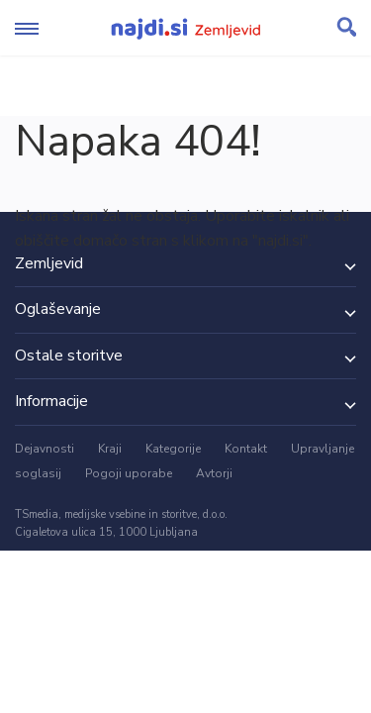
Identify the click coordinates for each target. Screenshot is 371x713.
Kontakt (246, 449)
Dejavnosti (44, 449)
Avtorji (214, 473)
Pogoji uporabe (128, 473)
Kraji (110, 449)
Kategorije (173, 449)
